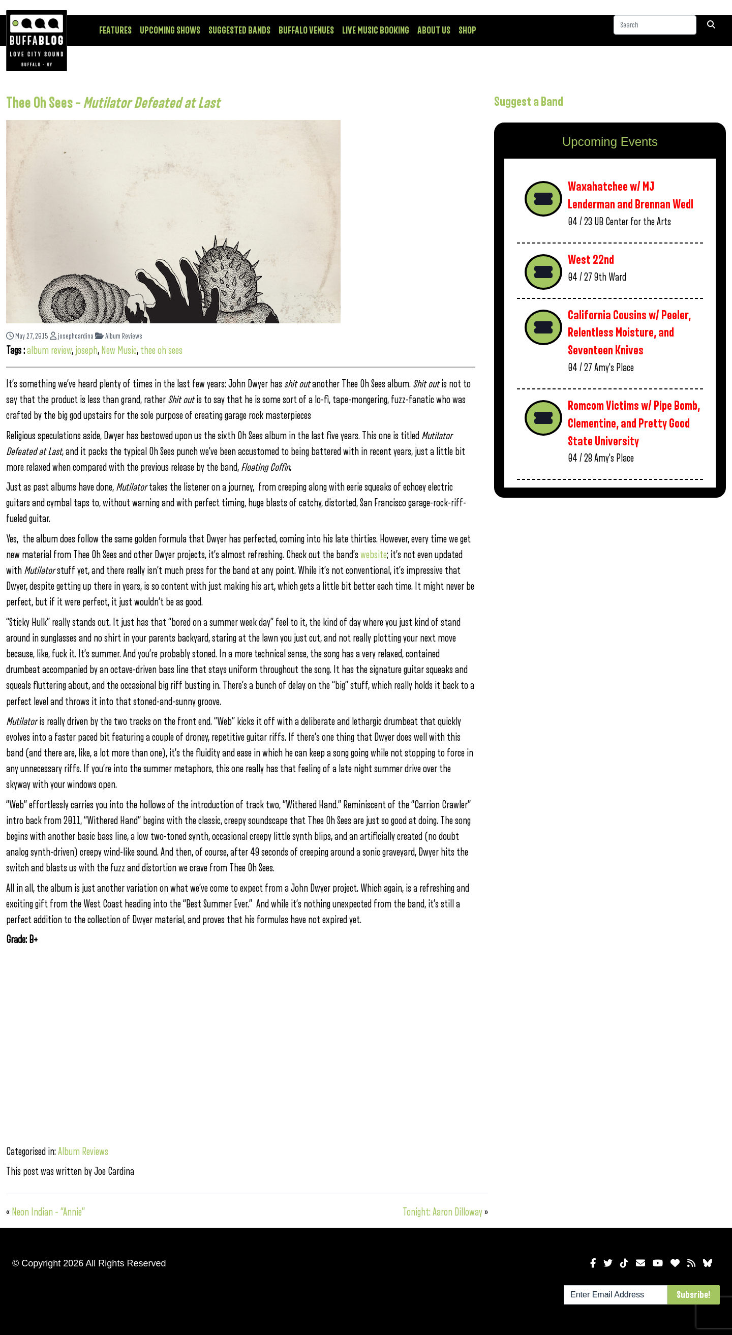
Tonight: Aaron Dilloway (442, 1212)
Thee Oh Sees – (113, 103)
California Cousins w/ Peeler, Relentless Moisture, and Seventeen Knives (629, 333)
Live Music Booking (375, 30)
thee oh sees (161, 350)
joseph (86, 350)
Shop (467, 30)
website (373, 555)
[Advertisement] (610, 585)
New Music (119, 350)
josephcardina (72, 336)
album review (49, 350)
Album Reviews (118, 336)
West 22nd (591, 260)
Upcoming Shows (170, 30)
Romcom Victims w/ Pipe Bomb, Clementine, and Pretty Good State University (634, 423)
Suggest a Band (528, 101)
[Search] (655, 30)
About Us (433, 30)
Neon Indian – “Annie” (48, 1212)
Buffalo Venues (306, 30)
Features (115, 30)
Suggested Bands (239, 30)
